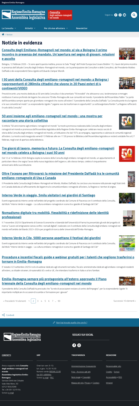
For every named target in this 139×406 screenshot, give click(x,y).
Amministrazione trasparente (83, 366)
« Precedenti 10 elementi (14, 301)
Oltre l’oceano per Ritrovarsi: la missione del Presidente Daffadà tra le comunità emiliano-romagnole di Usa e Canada (60, 175)
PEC (52, 377)
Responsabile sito (113, 366)
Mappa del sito (77, 382)
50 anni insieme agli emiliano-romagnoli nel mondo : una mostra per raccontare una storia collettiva (52, 118)
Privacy (88, 382)
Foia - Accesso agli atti (80, 371)
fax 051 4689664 (44, 374)
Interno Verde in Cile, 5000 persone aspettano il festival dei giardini (51, 237)
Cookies (96, 382)
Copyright (86, 377)
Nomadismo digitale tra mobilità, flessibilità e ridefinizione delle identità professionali (55, 214)
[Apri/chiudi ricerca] (134, 15)
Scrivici (116, 371)
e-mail (11, 392)
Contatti (6, 355)
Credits (109, 371)
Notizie (10, 34)
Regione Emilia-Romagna (13, 2)
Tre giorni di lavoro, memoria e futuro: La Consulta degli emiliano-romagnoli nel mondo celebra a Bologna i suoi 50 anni (58, 150)
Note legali (75, 377)
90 (59, 301)
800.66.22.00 (55, 371)
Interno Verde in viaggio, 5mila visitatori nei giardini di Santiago (48, 195)
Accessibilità (111, 377)
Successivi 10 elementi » (125, 300)
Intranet (109, 382)
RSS (120, 377)
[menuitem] (9, 28)
